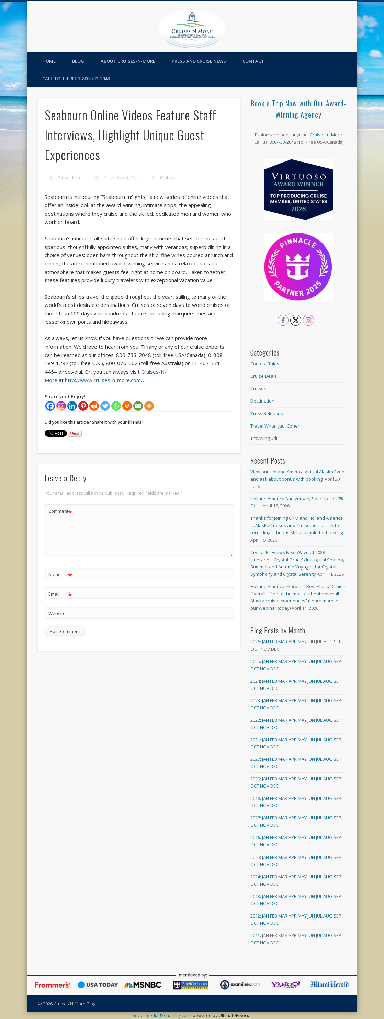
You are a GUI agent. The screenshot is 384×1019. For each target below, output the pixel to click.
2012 (255, 916)
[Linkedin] (72, 406)
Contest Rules (264, 364)
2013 (255, 896)
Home (49, 61)
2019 (255, 779)
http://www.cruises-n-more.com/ (104, 379)
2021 (255, 739)
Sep (337, 661)
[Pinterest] (83, 406)
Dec (274, 669)
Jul (319, 661)
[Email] (138, 406)
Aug (327, 661)
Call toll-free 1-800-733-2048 (76, 78)
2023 (255, 700)
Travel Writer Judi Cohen (275, 426)
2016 (255, 837)
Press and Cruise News (199, 61)
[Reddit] (94, 406)
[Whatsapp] (116, 406)
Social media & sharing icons (162, 1015)
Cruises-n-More (326, 135)
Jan (265, 641)
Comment (60, 511)
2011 (255, 935)
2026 (255, 641)
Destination (262, 401)
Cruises (167, 178)
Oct (254, 669)
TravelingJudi (263, 438)
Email (60, 594)
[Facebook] (50, 406)
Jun (311, 661)
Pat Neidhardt (70, 178)
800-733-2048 (282, 142)
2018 (255, 798)
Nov (264, 669)
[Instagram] (61, 406)
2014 (255, 877)
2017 (255, 818)
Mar (282, 641)
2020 (255, 759)
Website (57, 613)
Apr (293, 641)
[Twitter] (105, 406)
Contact (253, 61)
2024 (255, 681)
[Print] (127, 406)
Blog (78, 61)
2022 (255, 720)
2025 (255, 661)
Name (60, 574)
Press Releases (266, 413)
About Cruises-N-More (128, 61)
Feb (273, 641)
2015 (255, 857)
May (302, 661)
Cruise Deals (263, 376)
